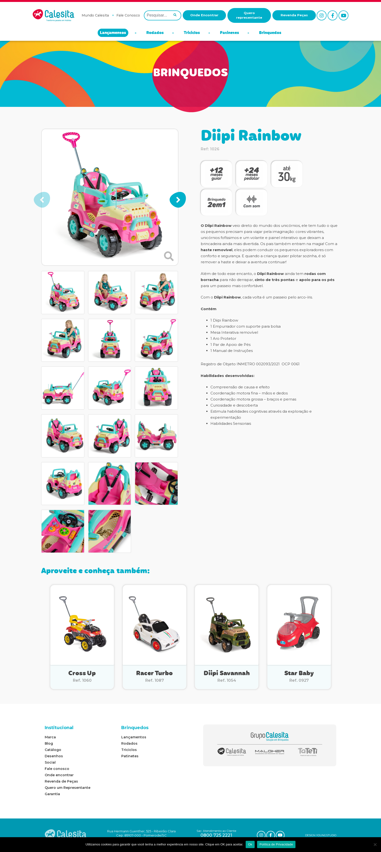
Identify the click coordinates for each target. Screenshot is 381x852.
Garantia (52, 794)
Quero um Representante (67, 787)
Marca (50, 737)
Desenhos (54, 756)
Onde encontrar (59, 775)
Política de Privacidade (276, 844)
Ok (250, 844)
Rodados (155, 33)
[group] (110, 197)
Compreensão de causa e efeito (240, 387)
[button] (178, 200)
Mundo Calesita (95, 15)
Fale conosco (57, 769)
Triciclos (192, 33)
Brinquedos (270, 33)
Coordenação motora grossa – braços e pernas (253, 399)
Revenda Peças (294, 15)
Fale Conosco (128, 15)
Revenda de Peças (61, 781)
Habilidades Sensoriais (230, 423)
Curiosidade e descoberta (234, 405)
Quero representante (249, 15)
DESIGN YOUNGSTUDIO (320, 835)
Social (50, 762)
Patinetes (229, 33)
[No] (374, 844)
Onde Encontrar (204, 15)
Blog (49, 743)
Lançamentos (113, 33)
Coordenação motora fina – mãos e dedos (249, 393)
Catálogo (53, 750)
